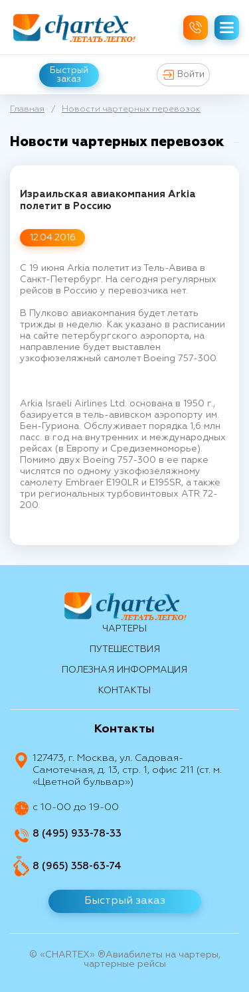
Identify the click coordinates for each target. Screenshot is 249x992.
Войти (184, 75)
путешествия (125, 649)
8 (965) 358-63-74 (77, 866)
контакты (124, 690)
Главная (27, 109)
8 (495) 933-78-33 (77, 834)
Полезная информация (124, 670)
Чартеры (124, 628)
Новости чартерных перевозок (131, 109)
